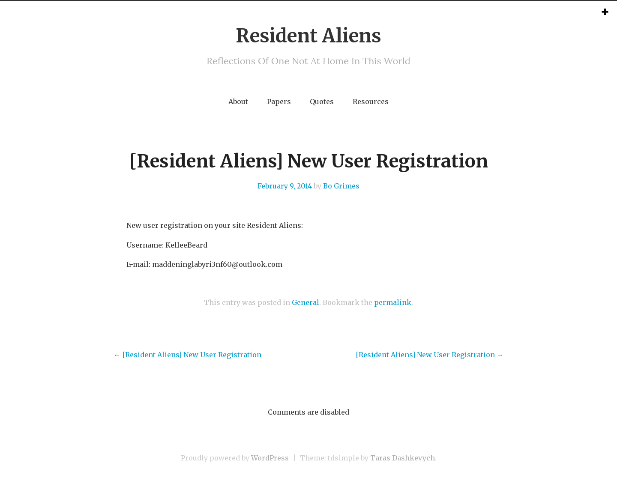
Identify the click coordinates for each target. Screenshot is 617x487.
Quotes (322, 101)
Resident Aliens (308, 36)
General (305, 302)
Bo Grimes (341, 186)
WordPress (270, 458)
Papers (279, 101)
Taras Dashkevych (402, 458)
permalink (392, 302)
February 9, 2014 (285, 186)
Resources (371, 101)
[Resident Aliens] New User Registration (187, 354)
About (238, 101)
